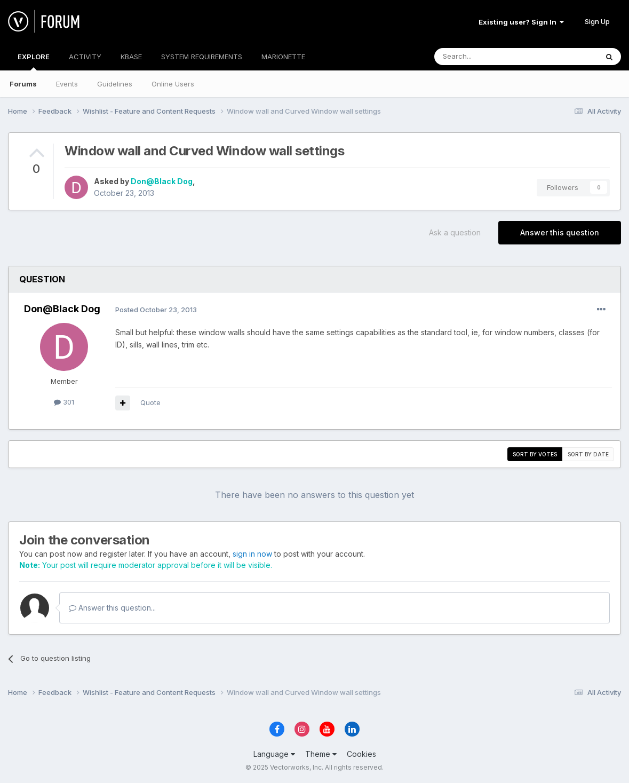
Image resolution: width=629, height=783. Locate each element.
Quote (150, 402)
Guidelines (114, 84)
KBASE (131, 56)
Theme (321, 753)
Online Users (173, 84)
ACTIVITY (85, 56)
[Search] (488, 56)
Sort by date (588, 454)
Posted (156, 309)
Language (274, 753)
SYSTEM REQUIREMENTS (201, 56)
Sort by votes (535, 454)
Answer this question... (112, 607)
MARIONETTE (283, 56)
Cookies (361, 753)
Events (67, 84)
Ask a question (455, 232)
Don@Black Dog (162, 181)
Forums (23, 84)
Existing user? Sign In (521, 22)
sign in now (252, 553)
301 (64, 402)
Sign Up (597, 21)
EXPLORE (34, 61)
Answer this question (559, 232)
